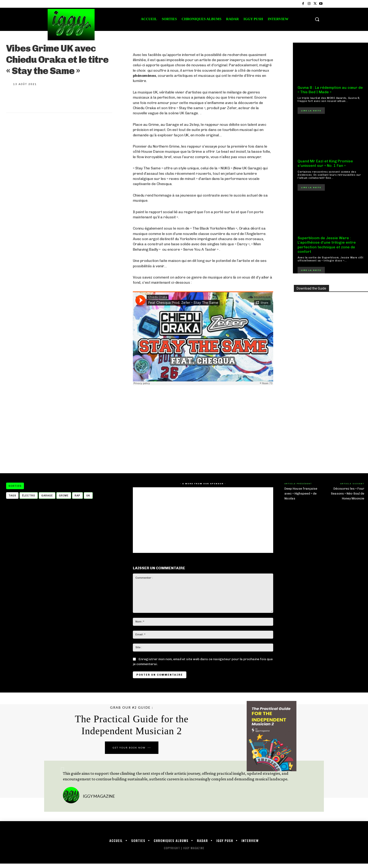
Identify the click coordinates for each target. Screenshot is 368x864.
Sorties (15, 486)
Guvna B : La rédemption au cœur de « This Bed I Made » (330, 89)
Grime (64, 495)
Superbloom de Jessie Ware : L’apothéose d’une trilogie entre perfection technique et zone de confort (327, 245)
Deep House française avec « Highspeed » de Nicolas (300, 493)
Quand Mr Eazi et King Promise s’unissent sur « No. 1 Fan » (325, 163)
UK (88, 495)
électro (28, 495)
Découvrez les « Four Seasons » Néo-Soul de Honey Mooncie (347, 493)
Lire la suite (311, 110)
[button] (317, 19)
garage (47, 495)
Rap (77, 495)
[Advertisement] (203, 429)
